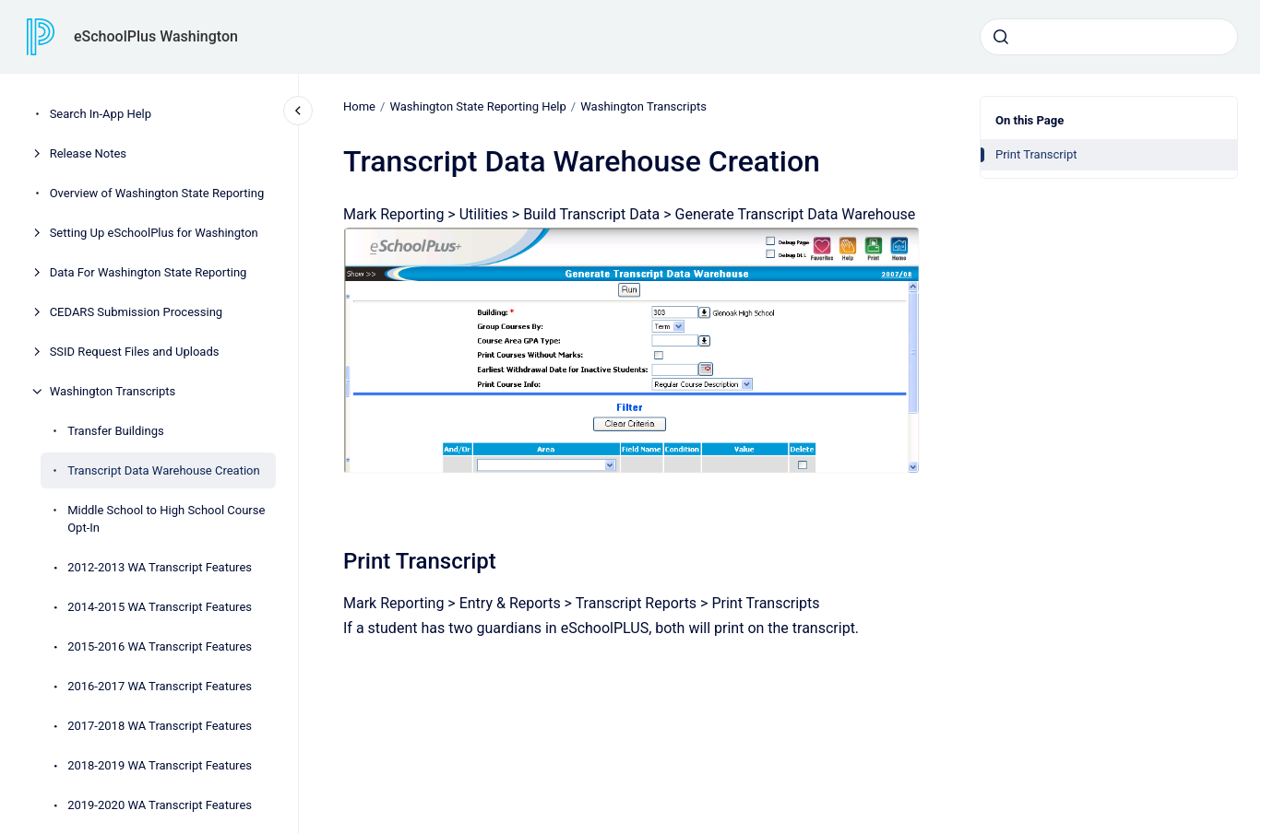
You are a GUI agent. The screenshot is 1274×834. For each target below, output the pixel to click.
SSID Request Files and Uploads (135, 351)
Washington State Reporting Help (477, 106)
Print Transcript (1036, 154)
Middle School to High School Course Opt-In (166, 519)
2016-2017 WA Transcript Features (159, 686)
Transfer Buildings (115, 431)
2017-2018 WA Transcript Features (159, 726)
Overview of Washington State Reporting (157, 193)
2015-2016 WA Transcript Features (159, 646)
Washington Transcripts (113, 391)
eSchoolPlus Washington (156, 36)
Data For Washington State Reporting (148, 272)
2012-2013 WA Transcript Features (159, 567)
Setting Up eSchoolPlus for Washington (154, 233)
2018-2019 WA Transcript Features (159, 765)
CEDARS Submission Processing (136, 312)
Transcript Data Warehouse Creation (163, 470)
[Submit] (1001, 37)
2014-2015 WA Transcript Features (159, 607)
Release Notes (88, 153)
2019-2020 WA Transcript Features (159, 805)
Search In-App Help (100, 114)
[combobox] (1109, 36)
